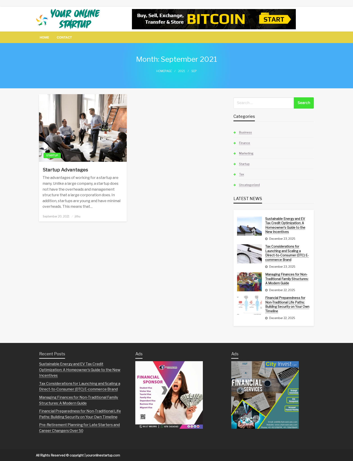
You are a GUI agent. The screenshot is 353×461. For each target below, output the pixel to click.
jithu (77, 216)
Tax (241, 174)
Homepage (164, 71)
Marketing (246, 153)
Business (245, 132)
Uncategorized (249, 185)
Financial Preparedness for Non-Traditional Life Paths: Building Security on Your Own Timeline (287, 304)
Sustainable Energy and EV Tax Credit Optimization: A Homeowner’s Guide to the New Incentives (285, 225)
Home (44, 37)
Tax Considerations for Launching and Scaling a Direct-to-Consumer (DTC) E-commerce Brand (287, 253)
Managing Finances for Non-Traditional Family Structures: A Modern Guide (286, 278)
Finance (244, 143)
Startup (52, 155)
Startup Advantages (65, 170)
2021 (181, 71)
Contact (64, 37)
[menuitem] (44, 37)
